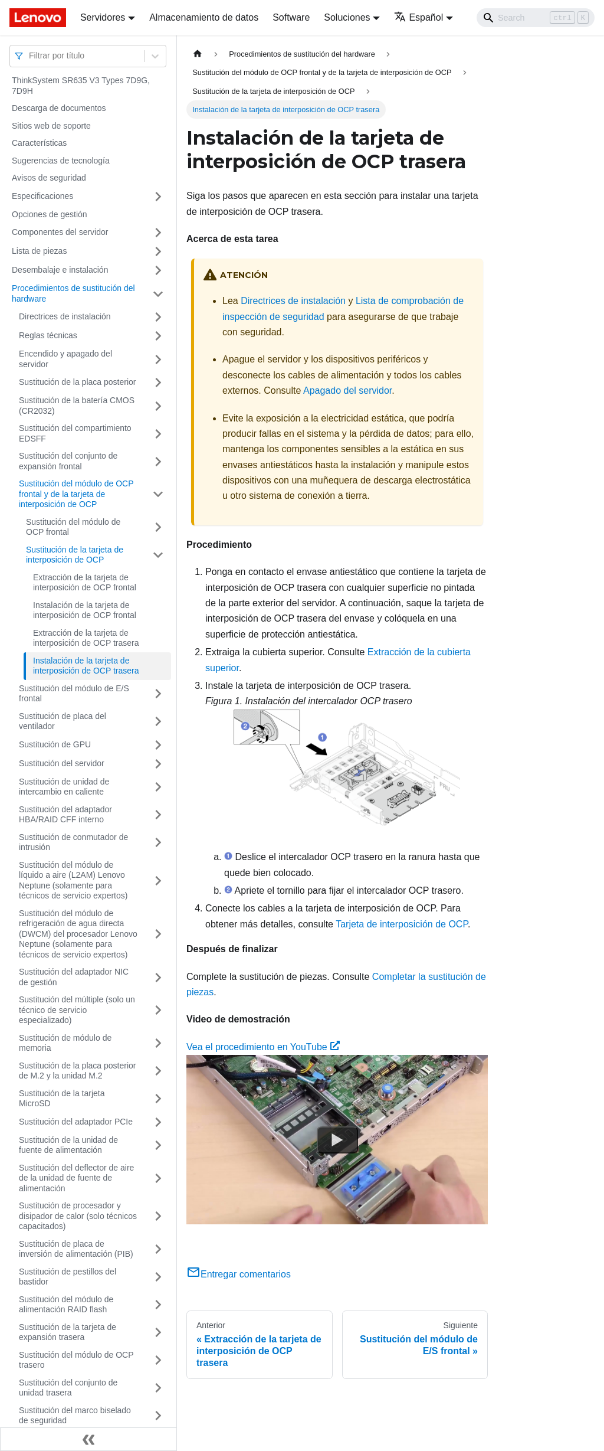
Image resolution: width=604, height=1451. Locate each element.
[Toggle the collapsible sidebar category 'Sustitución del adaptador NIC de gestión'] (158, 977)
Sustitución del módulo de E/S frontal (74, 694)
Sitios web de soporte (51, 125)
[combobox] (30, 56)
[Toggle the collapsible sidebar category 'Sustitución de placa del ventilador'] (158, 722)
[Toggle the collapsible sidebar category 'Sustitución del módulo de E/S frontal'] (158, 694)
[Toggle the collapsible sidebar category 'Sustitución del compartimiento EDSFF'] (158, 433)
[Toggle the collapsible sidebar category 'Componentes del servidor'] (158, 232)
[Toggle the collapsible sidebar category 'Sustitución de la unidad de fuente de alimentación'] (158, 1145)
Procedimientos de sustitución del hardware (73, 293)
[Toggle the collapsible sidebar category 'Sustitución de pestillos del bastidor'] (158, 1277)
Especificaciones (42, 196)
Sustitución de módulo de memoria (65, 1043)
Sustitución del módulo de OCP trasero (76, 1360)
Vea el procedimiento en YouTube (263, 1047)
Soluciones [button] (347, 17)
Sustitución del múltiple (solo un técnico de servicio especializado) (77, 1010)
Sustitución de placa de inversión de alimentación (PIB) (76, 1249)
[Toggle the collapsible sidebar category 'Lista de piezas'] (158, 251)
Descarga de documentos (59, 108)
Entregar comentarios (238, 1274)
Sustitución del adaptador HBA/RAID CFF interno (65, 815)
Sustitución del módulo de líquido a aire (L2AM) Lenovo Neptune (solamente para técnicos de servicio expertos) (73, 880)
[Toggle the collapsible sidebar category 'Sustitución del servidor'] (158, 763)
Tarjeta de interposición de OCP (402, 924)
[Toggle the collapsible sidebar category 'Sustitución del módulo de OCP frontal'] (158, 527)
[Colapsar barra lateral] (88, 1439)
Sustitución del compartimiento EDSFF (75, 433)
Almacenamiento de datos (203, 17)
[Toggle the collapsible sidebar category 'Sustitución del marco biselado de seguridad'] (158, 1416)
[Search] (536, 17)
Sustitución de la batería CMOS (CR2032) (76, 406)
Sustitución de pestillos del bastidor (67, 1277)
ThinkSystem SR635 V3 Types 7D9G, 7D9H (81, 86)
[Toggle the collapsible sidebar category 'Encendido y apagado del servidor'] (158, 359)
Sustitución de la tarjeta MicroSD (62, 1099)
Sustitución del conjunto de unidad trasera (68, 1388)
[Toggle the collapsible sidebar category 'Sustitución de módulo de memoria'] (158, 1043)
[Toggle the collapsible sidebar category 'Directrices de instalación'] (158, 317)
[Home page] (197, 54)
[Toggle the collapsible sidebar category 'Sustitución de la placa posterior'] (158, 382)
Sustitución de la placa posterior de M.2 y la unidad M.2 (77, 1071)
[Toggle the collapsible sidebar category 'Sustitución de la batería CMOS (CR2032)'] (158, 406)
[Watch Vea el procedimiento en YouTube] (337, 1139)
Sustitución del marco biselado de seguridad (75, 1416)
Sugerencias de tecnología (61, 160)
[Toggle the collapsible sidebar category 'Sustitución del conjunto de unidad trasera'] (158, 1388)
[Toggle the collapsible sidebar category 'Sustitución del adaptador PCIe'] (158, 1122)
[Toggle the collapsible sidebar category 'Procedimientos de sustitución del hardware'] (158, 294)
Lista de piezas (39, 251)
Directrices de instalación (65, 316)
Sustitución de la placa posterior (77, 382)
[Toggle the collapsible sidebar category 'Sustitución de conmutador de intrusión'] (158, 843)
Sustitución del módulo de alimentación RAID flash (66, 1305)
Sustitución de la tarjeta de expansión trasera (67, 1332)
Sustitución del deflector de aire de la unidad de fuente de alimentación (76, 1178)
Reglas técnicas (48, 335)
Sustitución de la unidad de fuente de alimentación (68, 1145)
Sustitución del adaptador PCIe (76, 1121)
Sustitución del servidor (61, 763)
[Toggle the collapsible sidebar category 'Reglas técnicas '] (158, 335)
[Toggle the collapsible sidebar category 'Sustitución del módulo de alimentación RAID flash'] (158, 1305)
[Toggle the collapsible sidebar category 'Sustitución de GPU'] (158, 745)
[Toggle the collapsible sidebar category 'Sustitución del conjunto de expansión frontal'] (158, 461)
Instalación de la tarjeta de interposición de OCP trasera (86, 666)
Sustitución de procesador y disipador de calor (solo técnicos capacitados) (78, 1216)
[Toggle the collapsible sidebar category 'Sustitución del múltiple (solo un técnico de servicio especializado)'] (158, 1010)
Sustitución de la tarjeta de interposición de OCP (74, 555)
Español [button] (418, 17)
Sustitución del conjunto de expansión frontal (68, 461)
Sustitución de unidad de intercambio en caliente (64, 787)
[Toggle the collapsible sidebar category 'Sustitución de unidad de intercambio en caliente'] (158, 787)
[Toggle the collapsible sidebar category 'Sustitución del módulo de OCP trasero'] (158, 1360)
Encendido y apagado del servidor (65, 359)
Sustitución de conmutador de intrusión (73, 842)
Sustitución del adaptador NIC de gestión (74, 977)
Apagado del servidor (347, 390)
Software (291, 17)
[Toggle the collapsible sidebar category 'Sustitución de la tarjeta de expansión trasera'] (158, 1333)
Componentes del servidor (60, 232)
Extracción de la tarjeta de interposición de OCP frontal (84, 583)
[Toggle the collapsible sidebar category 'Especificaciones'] (158, 196)
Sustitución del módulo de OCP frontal (73, 527)
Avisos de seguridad (49, 177)
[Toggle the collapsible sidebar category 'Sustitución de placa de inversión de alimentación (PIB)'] (158, 1249)
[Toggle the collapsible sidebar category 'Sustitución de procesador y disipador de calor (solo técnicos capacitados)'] (158, 1216)
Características (39, 143)
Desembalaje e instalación (60, 269)
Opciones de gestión (49, 214)
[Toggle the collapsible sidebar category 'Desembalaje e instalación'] (158, 270)
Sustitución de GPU (55, 744)
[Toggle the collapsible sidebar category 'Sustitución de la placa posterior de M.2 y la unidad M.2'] (158, 1071)
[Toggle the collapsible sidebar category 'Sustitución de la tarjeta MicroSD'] (158, 1099)
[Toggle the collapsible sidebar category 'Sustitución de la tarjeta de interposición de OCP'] (158, 555)
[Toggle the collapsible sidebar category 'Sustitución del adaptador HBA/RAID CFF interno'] (158, 815)
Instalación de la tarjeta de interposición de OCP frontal (84, 610)
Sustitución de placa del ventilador (62, 721)
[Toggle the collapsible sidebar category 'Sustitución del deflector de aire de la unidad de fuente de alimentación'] (158, 1178)
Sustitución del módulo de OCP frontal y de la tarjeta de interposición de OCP (76, 494)
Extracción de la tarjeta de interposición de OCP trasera (86, 638)
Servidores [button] (102, 17)
